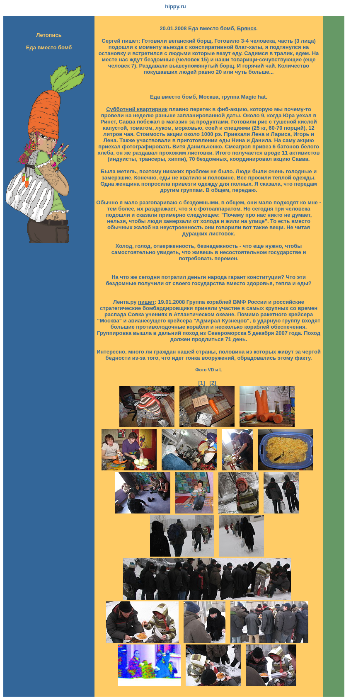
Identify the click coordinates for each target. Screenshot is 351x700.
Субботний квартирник (136, 109)
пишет (146, 302)
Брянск (246, 28)
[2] (213, 383)
